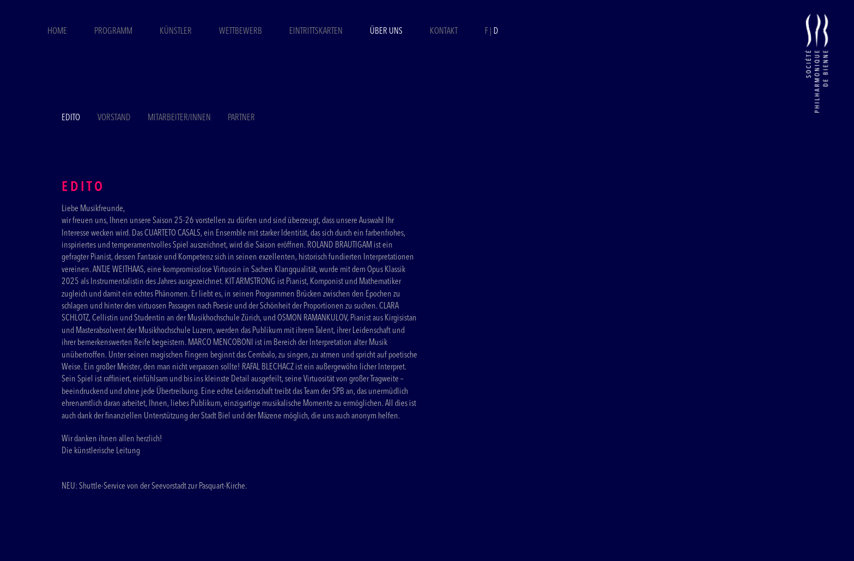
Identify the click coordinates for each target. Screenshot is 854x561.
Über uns (386, 31)
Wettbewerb (240, 31)
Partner (241, 118)
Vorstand (114, 118)
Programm (113, 31)
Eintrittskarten (316, 31)
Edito (71, 118)
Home (57, 31)
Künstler (176, 31)
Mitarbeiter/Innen (179, 118)
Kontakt (443, 31)
